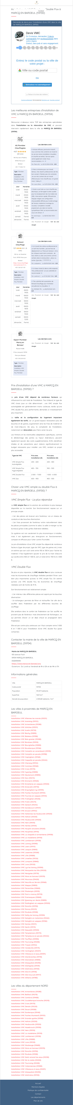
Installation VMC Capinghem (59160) (25, 757)
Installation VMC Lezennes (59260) (25, 852)
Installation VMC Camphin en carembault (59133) (31, 751)
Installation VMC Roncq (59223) (24, 909)
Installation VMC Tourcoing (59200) (25, 942)
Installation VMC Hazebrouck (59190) (26, 1027)
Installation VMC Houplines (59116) (25, 832)
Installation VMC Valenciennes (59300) (26, 1066)
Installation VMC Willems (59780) (24, 978)
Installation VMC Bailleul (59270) (24, 994)
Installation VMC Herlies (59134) (24, 826)
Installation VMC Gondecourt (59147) (26, 808)
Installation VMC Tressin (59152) (24, 945)
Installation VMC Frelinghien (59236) (25, 799)
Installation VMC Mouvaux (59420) (25, 879)
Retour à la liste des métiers (37, 94)
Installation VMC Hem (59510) (23, 823)
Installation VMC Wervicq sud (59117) (26, 975)
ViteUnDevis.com (45, 100)
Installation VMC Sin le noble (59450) (26, 1060)
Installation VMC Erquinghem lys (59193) (27, 790)
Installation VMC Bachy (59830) (23, 733)
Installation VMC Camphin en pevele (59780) (29, 754)
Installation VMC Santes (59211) (24, 924)
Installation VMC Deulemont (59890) (25, 775)
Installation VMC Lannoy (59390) (24, 844)
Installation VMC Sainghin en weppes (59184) (29, 921)
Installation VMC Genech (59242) (24, 805)
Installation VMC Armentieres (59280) (26, 724)
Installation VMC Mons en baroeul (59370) (28, 876)
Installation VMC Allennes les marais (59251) (29, 718)
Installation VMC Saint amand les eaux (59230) (30, 1057)
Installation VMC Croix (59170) (23, 769)
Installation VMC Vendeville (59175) (25, 948)
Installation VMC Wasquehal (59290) (26, 963)
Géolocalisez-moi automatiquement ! (37, 85)
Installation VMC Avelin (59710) (23, 730)
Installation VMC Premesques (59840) (26, 897)
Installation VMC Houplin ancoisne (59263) (28, 829)
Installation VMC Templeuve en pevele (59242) (30, 936)
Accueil (38, 1083)
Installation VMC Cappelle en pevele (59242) (29, 760)
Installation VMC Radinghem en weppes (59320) (30, 903)
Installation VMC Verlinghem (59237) (26, 951)
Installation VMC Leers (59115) (23, 846)
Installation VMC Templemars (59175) (26, 933)
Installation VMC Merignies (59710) (25, 873)
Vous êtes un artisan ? (55, 100)
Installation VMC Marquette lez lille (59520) (28, 870)
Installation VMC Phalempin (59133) (25, 891)
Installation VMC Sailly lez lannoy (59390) (28, 915)
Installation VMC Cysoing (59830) (24, 772)
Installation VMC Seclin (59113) (23, 927)
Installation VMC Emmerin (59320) (25, 781)
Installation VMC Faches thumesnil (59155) (28, 793)
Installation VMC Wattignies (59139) (25, 966)
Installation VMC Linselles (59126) (24, 858)
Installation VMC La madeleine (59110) (26, 838)
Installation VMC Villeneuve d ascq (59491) (28, 954)
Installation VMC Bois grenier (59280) (26, 739)
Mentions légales (38, 1087)
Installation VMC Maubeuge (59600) (25, 1045)
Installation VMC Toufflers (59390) (25, 939)
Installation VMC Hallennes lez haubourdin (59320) (31, 814)
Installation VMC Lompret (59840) (25, 861)
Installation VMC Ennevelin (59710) (25, 787)
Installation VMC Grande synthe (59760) (27, 1018)
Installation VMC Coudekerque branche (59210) (30, 1000)
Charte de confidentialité (26, 100)
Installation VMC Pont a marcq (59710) (26, 894)
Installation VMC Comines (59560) (24, 766)
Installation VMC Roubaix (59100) (24, 912)
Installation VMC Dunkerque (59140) (25, 1012)
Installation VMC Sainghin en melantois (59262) (30, 918)
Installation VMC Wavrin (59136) (24, 972)
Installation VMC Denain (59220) (24, 1006)
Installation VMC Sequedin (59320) (25, 930)
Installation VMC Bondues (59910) (24, 742)
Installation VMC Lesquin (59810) (24, 849)
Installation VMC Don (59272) (23, 778)
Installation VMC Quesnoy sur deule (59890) (29, 900)
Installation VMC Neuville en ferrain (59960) (28, 882)
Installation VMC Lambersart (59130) (26, 841)
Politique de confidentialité (38, 1090)
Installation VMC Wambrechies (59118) (26, 957)
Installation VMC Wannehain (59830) (25, 960)
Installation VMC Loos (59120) (23, 864)
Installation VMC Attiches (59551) (24, 727)
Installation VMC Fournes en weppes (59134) (29, 796)
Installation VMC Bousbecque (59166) (26, 748)
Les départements (38, 1097)
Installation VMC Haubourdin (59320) (26, 820)
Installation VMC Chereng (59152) (24, 763)
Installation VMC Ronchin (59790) (24, 906)
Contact (41, 11)
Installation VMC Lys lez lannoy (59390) (27, 867)
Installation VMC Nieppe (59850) (24, 885)
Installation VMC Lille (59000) (23, 855)
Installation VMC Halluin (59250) (24, 817)
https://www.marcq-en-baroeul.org (26, 664)
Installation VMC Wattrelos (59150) (25, 969)
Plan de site (38, 1101)
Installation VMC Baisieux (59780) (24, 736)
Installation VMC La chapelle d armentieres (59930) (32, 835)
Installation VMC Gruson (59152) (24, 811)
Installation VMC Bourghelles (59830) (26, 745)
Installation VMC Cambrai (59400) (25, 997)
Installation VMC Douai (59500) (23, 1009)
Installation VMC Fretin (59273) (23, 802)
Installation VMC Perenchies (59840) (25, 888)
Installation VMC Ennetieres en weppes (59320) (30, 784)
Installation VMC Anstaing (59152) (24, 721)
